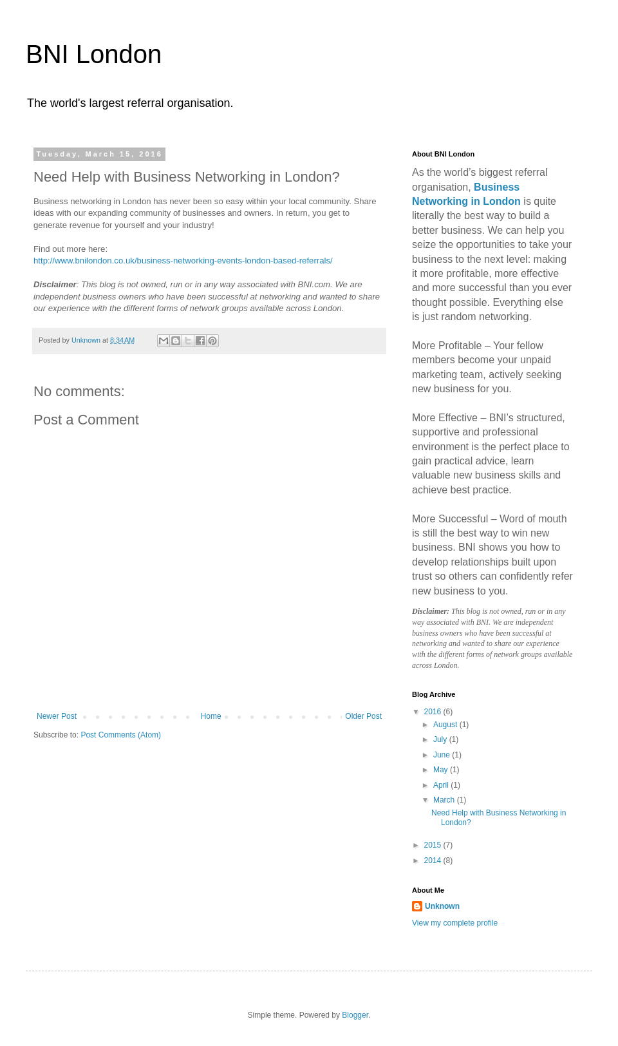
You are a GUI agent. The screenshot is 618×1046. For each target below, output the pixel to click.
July (441, 739)
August (446, 724)
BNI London (94, 54)
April (442, 785)
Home (211, 716)
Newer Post (57, 716)
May (441, 769)
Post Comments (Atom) (120, 734)
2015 (434, 845)
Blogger (355, 1015)
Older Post (363, 716)
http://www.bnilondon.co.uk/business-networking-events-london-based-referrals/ (183, 260)
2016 (434, 711)
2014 (434, 860)
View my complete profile (455, 922)
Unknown (442, 906)
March (445, 799)
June (442, 754)
